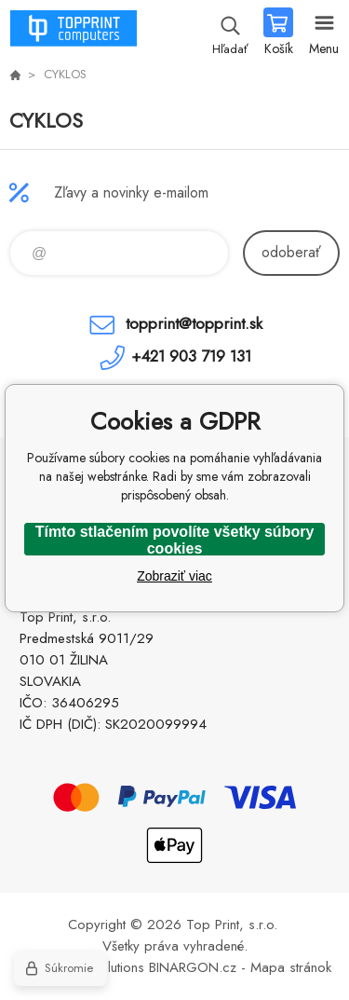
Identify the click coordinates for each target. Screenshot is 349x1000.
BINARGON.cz (192, 967)
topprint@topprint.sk (194, 323)
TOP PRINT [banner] (73, 32)
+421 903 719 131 (191, 356)
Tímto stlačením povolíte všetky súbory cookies (175, 539)
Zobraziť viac (174, 575)
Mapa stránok (290, 967)
